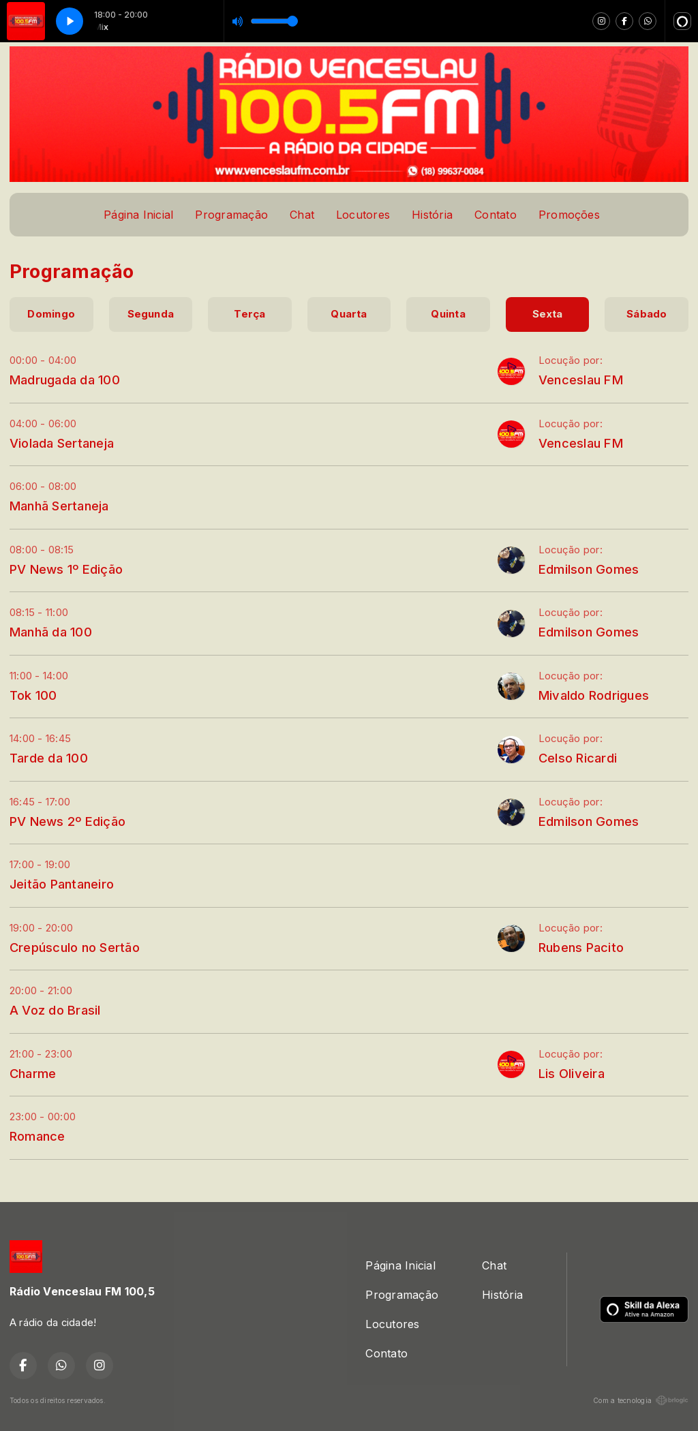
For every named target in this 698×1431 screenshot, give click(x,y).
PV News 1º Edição (66, 568)
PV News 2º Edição (67, 821)
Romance (37, 1135)
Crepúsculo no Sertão (75, 947)
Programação (231, 214)
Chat (302, 214)
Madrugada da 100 (65, 379)
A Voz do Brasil (55, 1009)
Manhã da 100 (51, 631)
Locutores (363, 214)
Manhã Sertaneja (59, 505)
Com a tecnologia (640, 1400)
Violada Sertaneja (62, 442)
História (432, 214)
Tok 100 (33, 695)
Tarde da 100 (49, 757)
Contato (495, 214)
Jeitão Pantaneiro (62, 883)
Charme (33, 1073)
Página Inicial (138, 214)
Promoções (569, 214)
